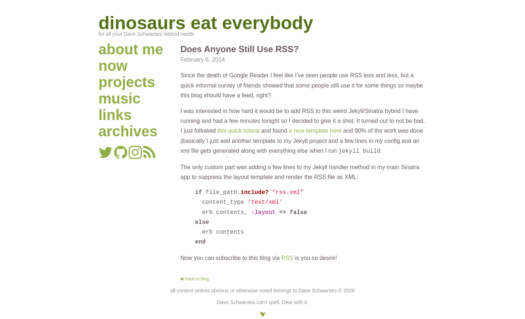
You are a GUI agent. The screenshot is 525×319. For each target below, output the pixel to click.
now (113, 66)
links (115, 115)
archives (128, 131)
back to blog (194, 278)
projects (126, 82)
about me (130, 49)
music (119, 98)
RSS (287, 257)
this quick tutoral (238, 131)
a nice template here (315, 131)
